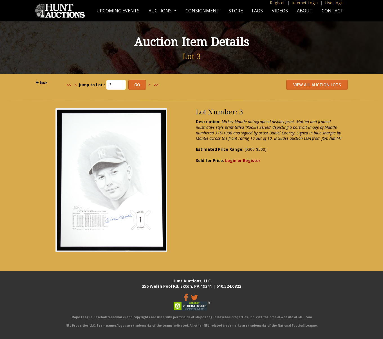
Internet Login (305, 2)
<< (68, 84)
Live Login (334, 2)
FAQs (257, 11)
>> (156, 84)
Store (236, 11)
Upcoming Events (118, 11)
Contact (332, 11)
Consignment (202, 11)
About (305, 11)
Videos (280, 11)
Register (277, 2)
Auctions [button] (161, 11)
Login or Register (242, 160)
